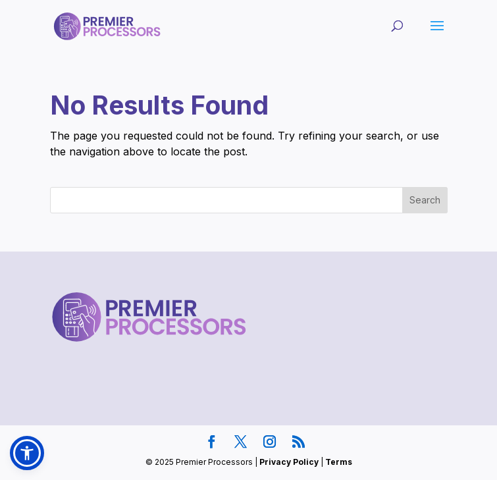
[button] (27, 453)
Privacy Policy (289, 462)
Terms (338, 462)
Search (424, 199)
